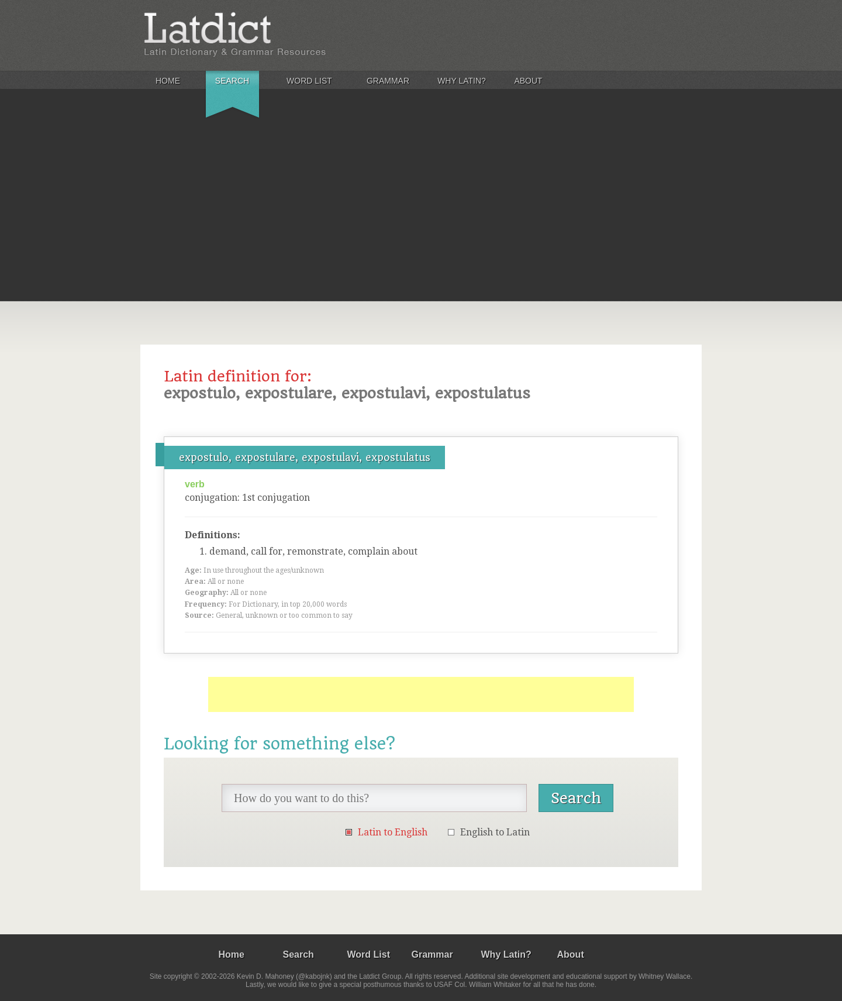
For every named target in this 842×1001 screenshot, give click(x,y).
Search (232, 80)
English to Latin (495, 832)
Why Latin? (461, 80)
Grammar (388, 80)
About (528, 80)
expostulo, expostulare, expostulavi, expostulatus (304, 457)
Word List (309, 80)
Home (168, 80)
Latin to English (392, 832)
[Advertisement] (421, 213)
